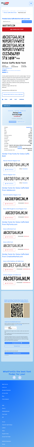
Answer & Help (18, 324)
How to (3, 408)
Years (3, 430)
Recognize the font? (17, 342)
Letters (3, 427)
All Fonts (13, 11)
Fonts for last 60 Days (7, 424)
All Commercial (21, 11)
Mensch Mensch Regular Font (11, 160)
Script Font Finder (6, 436)
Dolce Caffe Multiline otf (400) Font (13, 261)
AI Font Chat (5, 393)
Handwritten (29, 127)
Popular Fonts (5, 433)
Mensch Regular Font (9, 174)
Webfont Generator (17, 353)
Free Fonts (4, 414)
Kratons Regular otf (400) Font (12, 274)
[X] (19, 377)
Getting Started (5, 411)
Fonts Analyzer (5, 399)
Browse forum (17, 346)
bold (16, 99)
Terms (3, 444)
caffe (11, 99)
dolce (6, 99)
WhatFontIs (5, 11)
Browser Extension (6, 390)
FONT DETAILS (9, 169)
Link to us (4, 387)
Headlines (20, 148)
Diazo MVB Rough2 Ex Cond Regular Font (15, 208)
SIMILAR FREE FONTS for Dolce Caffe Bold (13, 94)
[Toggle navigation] (31, 3)
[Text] (11, 21)
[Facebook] (14, 377)
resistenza (21, 99)
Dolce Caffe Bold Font (9, 229)
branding (20, 146)
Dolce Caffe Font (8, 242)
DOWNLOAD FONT (17, 29)
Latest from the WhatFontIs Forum (13, 321)
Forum (3, 421)
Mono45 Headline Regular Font (12, 195)
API (3, 417)
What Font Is (5, 384)
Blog (3, 396)
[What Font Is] (5, 3)
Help (3, 405)
